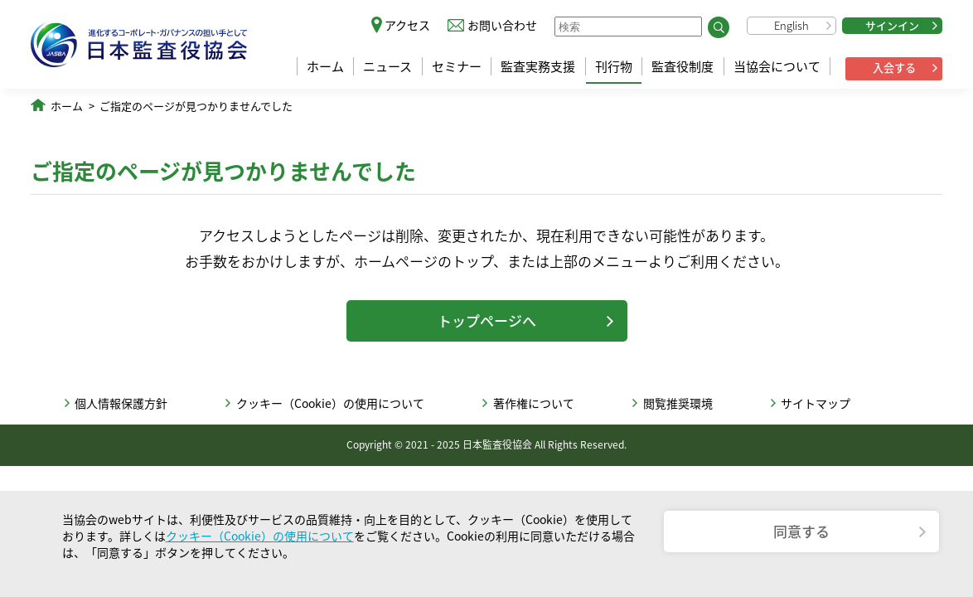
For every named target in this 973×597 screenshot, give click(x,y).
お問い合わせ (502, 25)
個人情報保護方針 (121, 403)
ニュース (387, 66)
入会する (894, 67)
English (791, 25)
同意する (801, 531)
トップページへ (487, 320)
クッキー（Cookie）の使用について (330, 403)
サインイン (892, 25)
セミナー (457, 66)
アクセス (407, 25)
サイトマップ (815, 403)
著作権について (533, 403)
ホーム (325, 66)
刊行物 (613, 66)
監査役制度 (682, 66)
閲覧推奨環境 (678, 403)
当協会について (777, 66)
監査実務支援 (538, 66)
